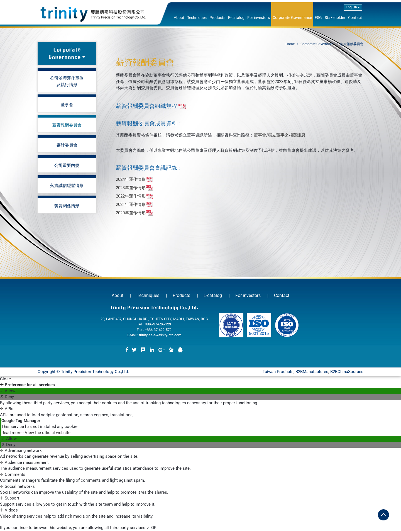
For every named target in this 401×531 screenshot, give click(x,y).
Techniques (197, 17)
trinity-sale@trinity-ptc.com (160, 335)
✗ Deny (7, 396)
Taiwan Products (278, 371)
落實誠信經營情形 (67, 185)
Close (5, 378)
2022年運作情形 (134, 196)
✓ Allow (7, 390)
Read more (12, 432)
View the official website (47, 432)
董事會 (67, 104)
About (179, 17)
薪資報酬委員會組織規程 (151, 106)
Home (290, 44)
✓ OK (151, 527)
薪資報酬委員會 (67, 124)
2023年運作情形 (134, 188)
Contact (355, 17)
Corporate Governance (292, 17)
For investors (258, 17)
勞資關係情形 (66, 205)
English (353, 7)
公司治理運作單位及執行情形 (67, 81)
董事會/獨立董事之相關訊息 (279, 135)
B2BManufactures (311, 371)
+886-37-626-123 (157, 324)
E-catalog (236, 17)
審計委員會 (67, 144)
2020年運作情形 (134, 213)
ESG (318, 17)
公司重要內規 (66, 165)
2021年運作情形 (134, 205)
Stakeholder (335, 17)
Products (217, 17)
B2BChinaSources (346, 371)
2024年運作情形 (134, 179)
